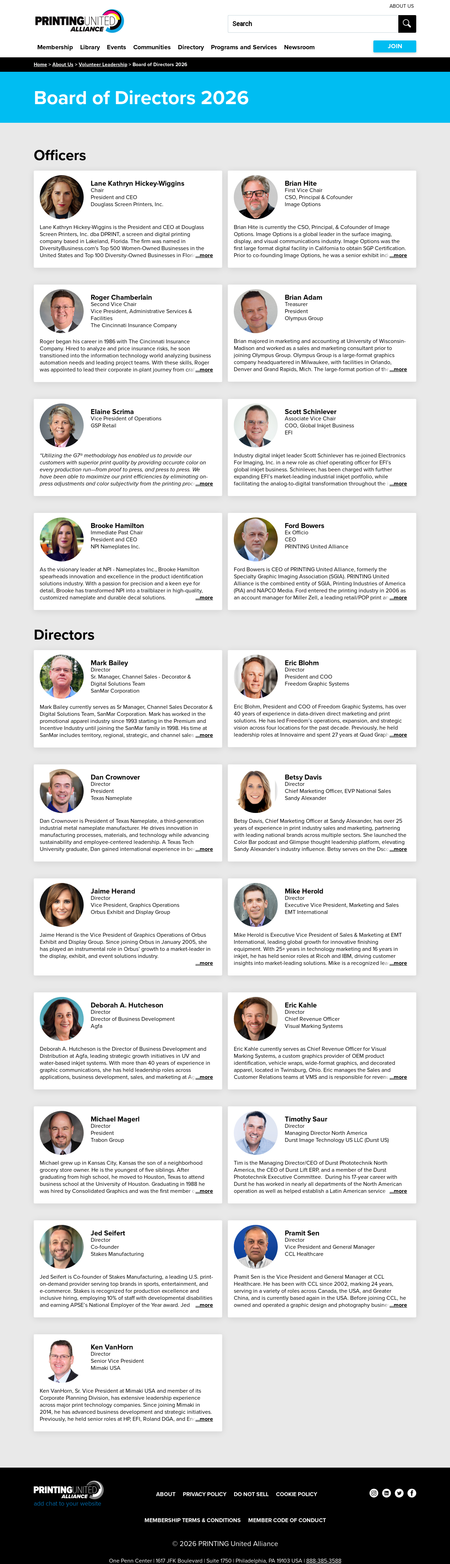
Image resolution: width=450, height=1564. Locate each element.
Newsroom (299, 47)
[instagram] (373, 1494)
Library (90, 47)
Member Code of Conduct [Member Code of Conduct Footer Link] (287, 1520)
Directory (191, 47)
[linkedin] (386, 1494)
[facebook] (411, 1494)
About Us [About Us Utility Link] (402, 6)
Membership (55, 47)
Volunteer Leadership (103, 64)
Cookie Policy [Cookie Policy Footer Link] (296, 1494)
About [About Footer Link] (165, 1494)
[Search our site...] (313, 24)
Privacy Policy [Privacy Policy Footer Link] (204, 1494)
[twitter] (399, 1494)
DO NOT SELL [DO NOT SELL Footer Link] (251, 1494)
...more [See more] (204, 255)
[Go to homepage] (69, 1494)
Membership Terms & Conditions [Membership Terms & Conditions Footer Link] (192, 1520)
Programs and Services (244, 47)
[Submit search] (407, 24)
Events (116, 47)
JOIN (395, 46)
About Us (62, 64)
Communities (152, 47)
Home (40, 64)
